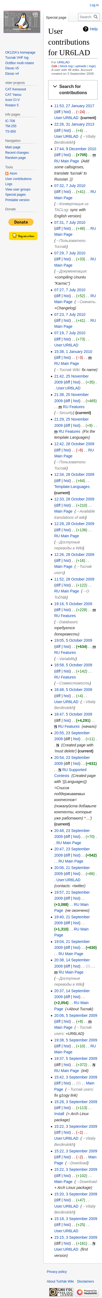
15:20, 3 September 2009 (75, 1194)
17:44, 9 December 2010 (75, 149)
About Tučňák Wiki (60, 1281)
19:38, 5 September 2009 (75, 1040)
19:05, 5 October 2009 (73, 640)
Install (59, 1114)
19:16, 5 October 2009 (73, 604)
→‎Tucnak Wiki (67, 370)
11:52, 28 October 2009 (74, 579)
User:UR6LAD (66, 118)
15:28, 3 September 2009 (75, 1102)
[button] (73, 89)
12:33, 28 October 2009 (74, 499)
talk (54, 66)
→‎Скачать (85, 302)
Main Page (63, 511)
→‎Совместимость (72, 683)
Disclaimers (85, 1281)
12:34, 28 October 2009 (74, 474)
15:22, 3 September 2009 (75, 1126)
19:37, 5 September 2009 (75, 1058)
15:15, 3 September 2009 (75, 1237)
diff (57, 112)
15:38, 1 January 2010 (73, 351)
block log (66, 66)
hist (67, 112)
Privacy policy (57, 1272)
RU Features (73, 407)
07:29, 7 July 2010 (69, 253)
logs (92, 66)
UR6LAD (63, 62)
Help (94, 29)
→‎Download (77, 1163)
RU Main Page (66, 161)
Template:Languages (71, 486)
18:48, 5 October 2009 (73, 689)
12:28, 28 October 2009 (74, 524)
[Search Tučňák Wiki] (89, 17)
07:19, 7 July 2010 (69, 333)
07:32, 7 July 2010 (69, 185)
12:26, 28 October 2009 (74, 554)
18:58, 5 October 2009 (73, 665)
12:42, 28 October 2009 (74, 444)
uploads (80, 66)
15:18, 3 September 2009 (75, 1219)
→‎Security (64, 413)
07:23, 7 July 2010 (69, 314)
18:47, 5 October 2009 (73, 714)
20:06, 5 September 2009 (75, 1015)
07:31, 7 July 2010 (69, 222)
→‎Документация (70, 271)
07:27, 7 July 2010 (69, 290)
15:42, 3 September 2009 (75, 1077)
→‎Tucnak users (80, 1089)
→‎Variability (65, 659)
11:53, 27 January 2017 (74, 106)
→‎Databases (66, 622)
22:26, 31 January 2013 (74, 124)
